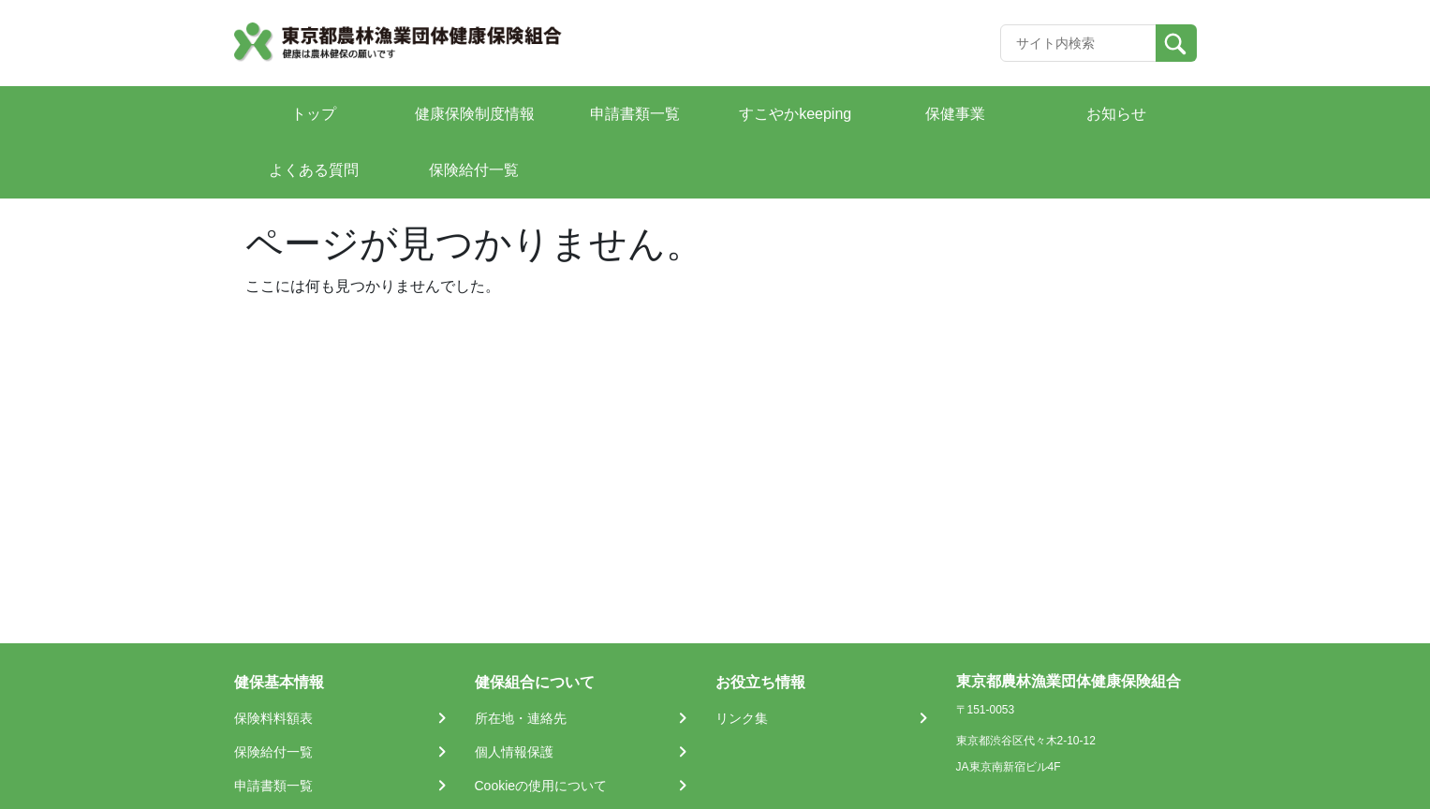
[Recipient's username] (1078, 43)
